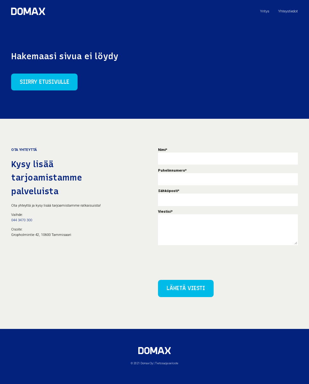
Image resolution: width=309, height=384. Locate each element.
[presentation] (206, 260)
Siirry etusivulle (44, 82)
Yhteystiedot (288, 11)
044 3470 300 (21, 220)
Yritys (264, 11)
